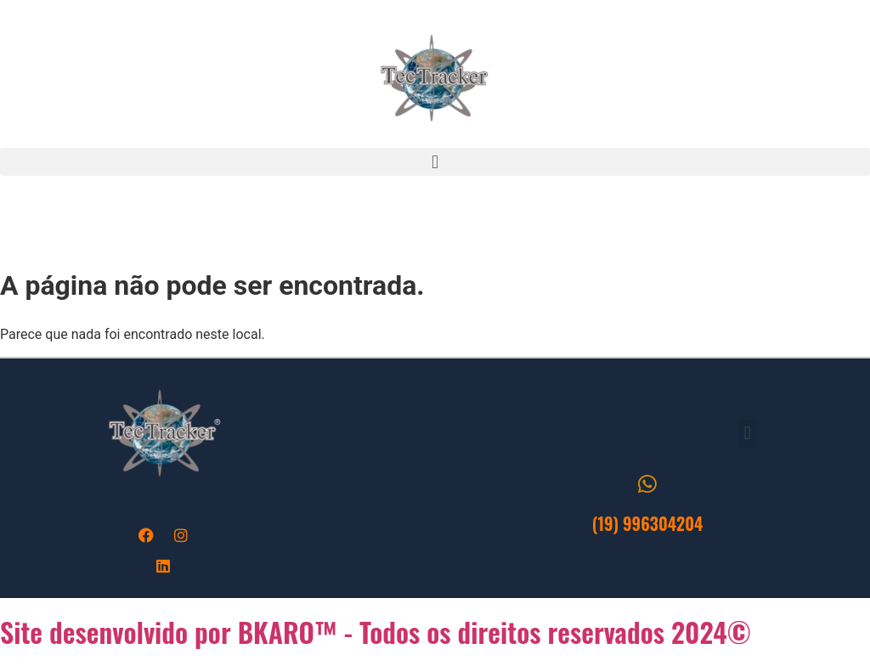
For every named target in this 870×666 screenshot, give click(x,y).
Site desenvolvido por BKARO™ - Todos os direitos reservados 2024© (375, 632)
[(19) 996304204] (647, 483)
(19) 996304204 (647, 523)
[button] (435, 162)
